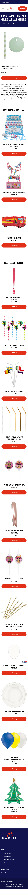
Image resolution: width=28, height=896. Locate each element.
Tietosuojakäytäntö (10, 886)
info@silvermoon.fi (6, 2)
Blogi (5, 862)
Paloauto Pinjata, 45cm (14, 238)
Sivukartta (20, 886)
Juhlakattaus (6, 23)
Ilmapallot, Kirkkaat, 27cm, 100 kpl (14, 665)
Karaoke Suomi (8, 856)
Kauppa (22, 8)
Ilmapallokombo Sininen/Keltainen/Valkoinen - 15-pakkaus (14, 759)
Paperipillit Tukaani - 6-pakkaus (14, 345)
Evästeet (20, 884)
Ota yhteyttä (13, 884)
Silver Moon (7, 853)
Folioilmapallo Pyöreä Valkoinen (14, 711)
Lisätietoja (14, 78)
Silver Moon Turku (9, 859)
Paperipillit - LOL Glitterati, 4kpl (14, 485)
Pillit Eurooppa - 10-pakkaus (14, 391)
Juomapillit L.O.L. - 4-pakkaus (14, 579)
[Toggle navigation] (3, 8)
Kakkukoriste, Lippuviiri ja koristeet (14, 192)
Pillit (13, 23)
